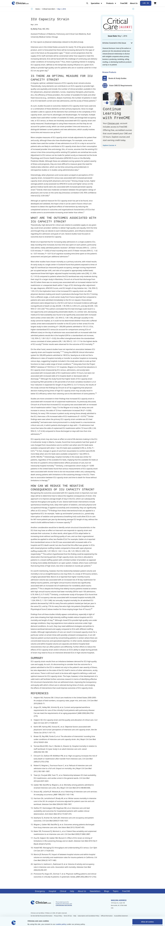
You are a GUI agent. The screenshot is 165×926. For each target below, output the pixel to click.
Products (111, 3)
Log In (146, 3)
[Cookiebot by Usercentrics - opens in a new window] (13, 921)
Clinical (63, 891)
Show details (110, 922)
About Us (133, 3)
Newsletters (95, 891)
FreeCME (123, 3)
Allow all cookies (147, 912)
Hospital (52, 891)
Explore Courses (109, 145)
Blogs (106, 891)
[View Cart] (155, 3)
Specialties (96, 3)
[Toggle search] (87, 3)
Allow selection (147, 919)
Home (33, 9)
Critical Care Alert (44, 9)
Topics (115, 891)
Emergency (40, 891)
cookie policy (61, 915)
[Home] (20, 3)
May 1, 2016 (57, 9)
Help (72, 891)
